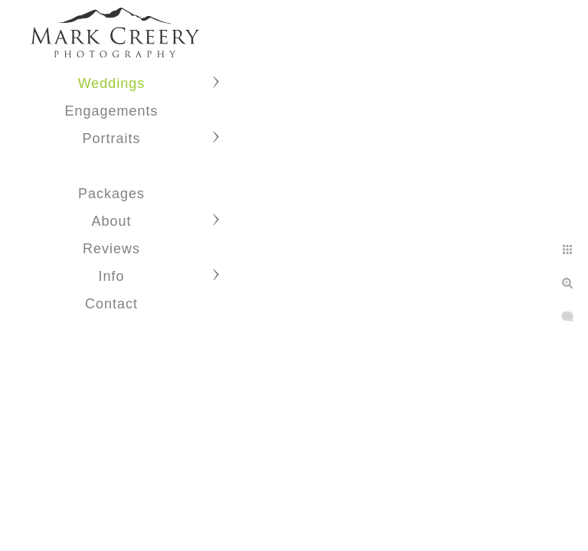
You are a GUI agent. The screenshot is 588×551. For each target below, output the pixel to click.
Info (111, 276)
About (111, 221)
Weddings (111, 83)
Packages (111, 193)
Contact (111, 303)
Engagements (111, 111)
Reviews (111, 248)
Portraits (111, 138)
